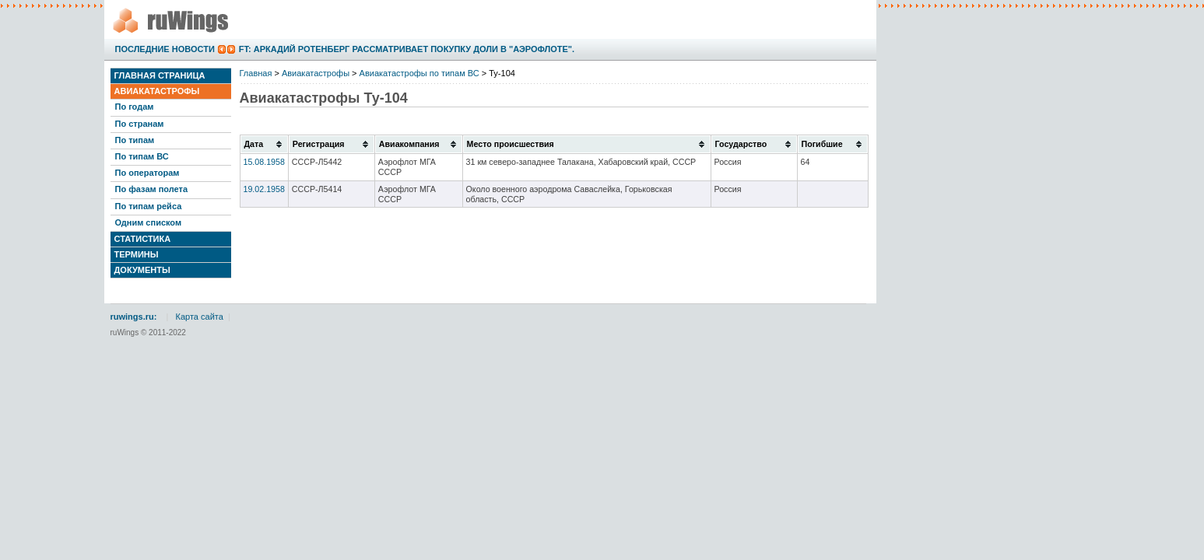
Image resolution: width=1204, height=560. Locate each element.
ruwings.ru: (134, 316)
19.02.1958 (264, 189)
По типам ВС (142, 156)
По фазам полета (151, 189)
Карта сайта (199, 316)
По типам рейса (148, 206)
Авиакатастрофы (157, 91)
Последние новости (165, 49)
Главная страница (159, 75)
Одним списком (148, 222)
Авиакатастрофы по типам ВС (419, 73)
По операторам (147, 172)
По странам (139, 123)
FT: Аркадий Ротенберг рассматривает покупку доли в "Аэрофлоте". (406, 49)
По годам (134, 106)
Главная (256, 73)
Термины (136, 254)
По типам (135, 140)
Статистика (142, 238)
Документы (142, 270)
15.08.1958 (264, 161)
